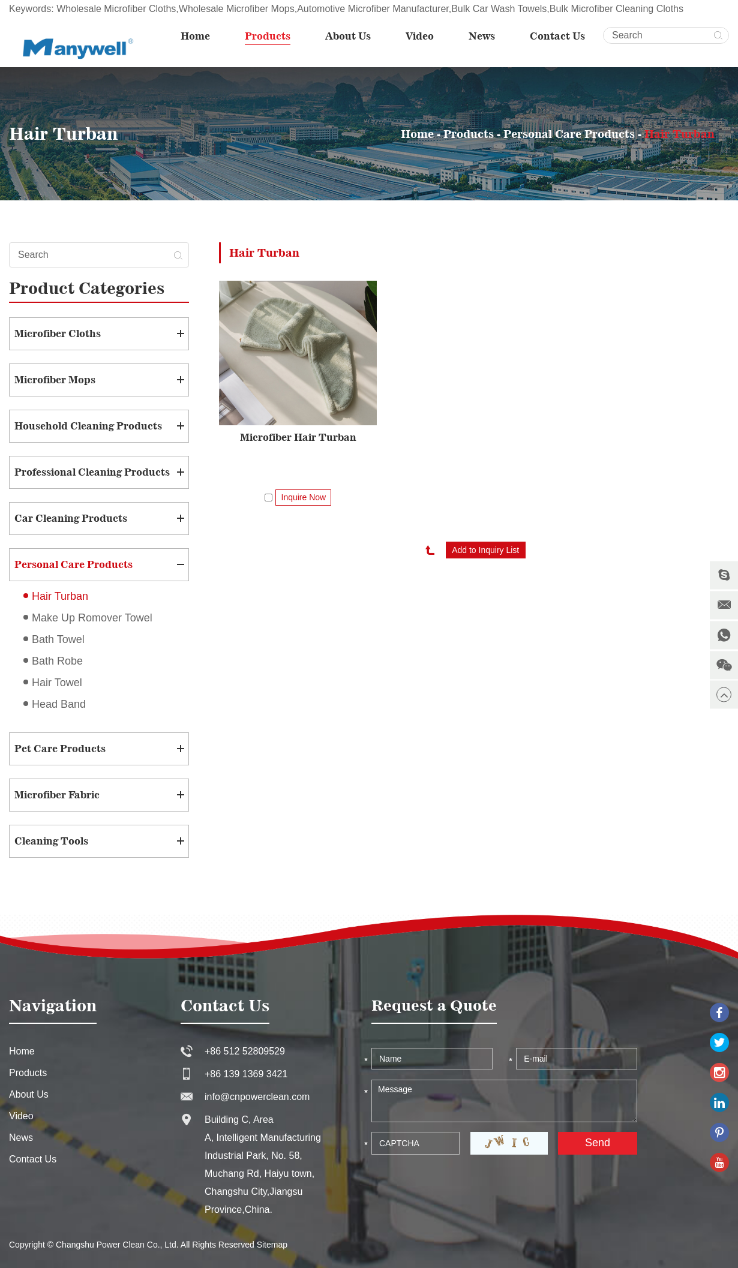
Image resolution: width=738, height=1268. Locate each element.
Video (420, 36)
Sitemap (272, 1244)
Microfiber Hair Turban (298, 437)
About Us (348, 36)
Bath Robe (57, 661)
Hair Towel (57, 683)
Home (195, 36)
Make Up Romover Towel (92, 618)
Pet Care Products (60, 749)
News (482, 36)
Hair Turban (679, 133)
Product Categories (86, 288)
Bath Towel (58, 639)
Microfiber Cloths (57, 333)
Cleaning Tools (51, 841)
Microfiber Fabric (57, 795)
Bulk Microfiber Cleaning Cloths (616, 9)
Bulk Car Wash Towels (499, 9)
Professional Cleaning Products (92, 472)
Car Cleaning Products (70, 518)
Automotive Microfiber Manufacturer (373, 9)
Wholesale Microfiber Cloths (116, 9)
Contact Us (557, 36)
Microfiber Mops (54, 380)
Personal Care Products (569, 133)
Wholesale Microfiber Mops (237, 9)
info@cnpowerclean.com (257, 1097)
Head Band (59, 704)
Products (267, 36)
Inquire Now (303, 497)
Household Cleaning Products (88, 426)
